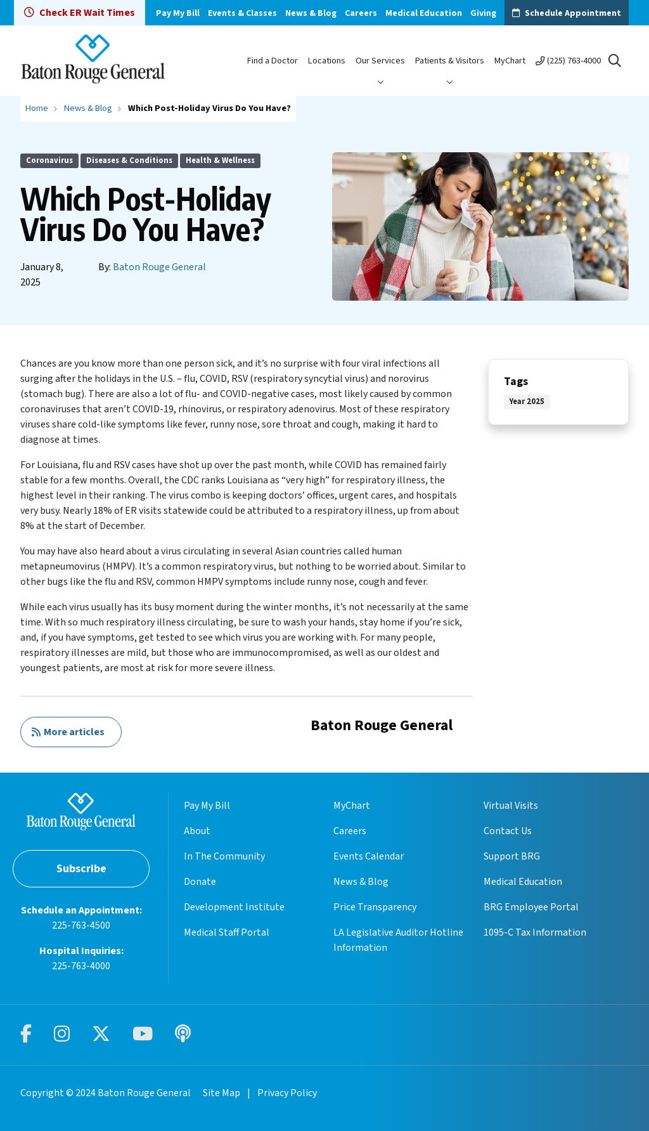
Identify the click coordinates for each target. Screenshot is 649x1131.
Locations (326, 60)
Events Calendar (368, 856)
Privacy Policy (287, 1093)
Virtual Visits (511, 806)
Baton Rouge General (159, 267)
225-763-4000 (81, 966)
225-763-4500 (81, 925)
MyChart (509, 60)
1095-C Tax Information (535, 932)
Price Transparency (374, 907)
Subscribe (81, 869)
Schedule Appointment (573, 13)
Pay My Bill (178, 13)
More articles (68, 732)
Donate (200, 882)
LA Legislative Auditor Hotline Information (398, 940)
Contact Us (508, 831)
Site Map (221, 1093)
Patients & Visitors (449, 60)
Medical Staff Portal (226, 932)
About (197, 831)
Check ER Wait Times (79, 13)
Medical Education (423, 13)
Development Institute (234, 907)
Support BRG (512, 856)
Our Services (380, 60)
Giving (483, 13)
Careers (361, 13)
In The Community (224, 856)
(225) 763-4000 (574, 60)
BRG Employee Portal (531, 907)
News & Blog (311, 13)
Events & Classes (242, 13)
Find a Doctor (272, 60)
